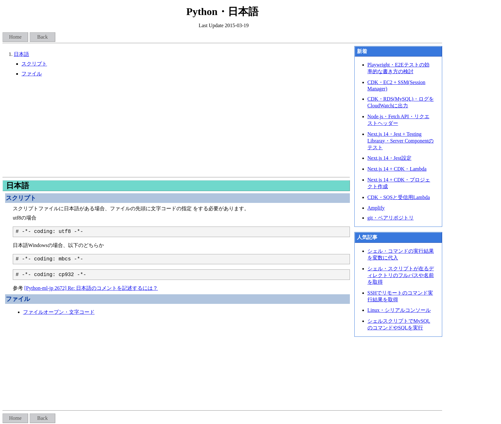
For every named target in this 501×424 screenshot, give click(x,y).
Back (42, 37)
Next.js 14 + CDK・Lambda (397, 169)
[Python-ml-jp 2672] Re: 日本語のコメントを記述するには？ (91, 288)
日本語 (21, 54)
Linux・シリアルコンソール (399, 310)
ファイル (31, 73)
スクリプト (34, 63)
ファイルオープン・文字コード (59, 312)
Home (15, 37)
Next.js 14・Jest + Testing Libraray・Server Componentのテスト (400, 140)
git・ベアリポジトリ (390, 217)
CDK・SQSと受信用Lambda (398, 197)
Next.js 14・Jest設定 (389, 158)
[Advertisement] (176, 127)
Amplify (376, 208)
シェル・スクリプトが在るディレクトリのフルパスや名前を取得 (400, 275)
